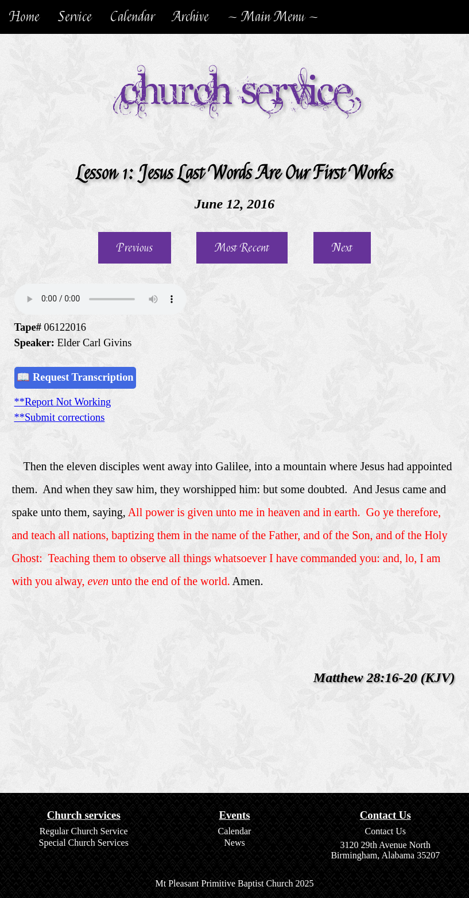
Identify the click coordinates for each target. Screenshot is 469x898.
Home (24, 17)
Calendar (132, 17)
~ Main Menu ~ (273, 17)
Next (342, 248)
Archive (191, 17)
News (234, 842)
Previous (135, 248)
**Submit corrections (59, 417)
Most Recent (242, 248)
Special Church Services (84, 842)
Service (75, 17)
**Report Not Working (62, 402)
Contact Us (385, 831)
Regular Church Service (84, 831)
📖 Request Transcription (75, 377)
